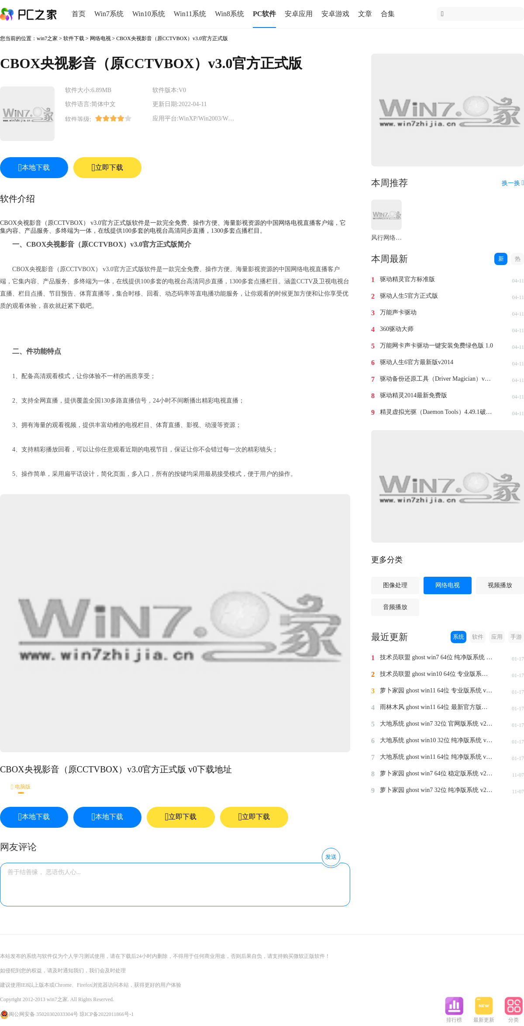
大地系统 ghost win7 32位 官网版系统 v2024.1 (436, 723)
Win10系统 (148, 13)
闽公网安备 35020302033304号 (39, 1014)
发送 (331, 857)
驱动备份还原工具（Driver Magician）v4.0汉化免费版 (436, 378)
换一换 (513, 183)
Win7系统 (109, 13)
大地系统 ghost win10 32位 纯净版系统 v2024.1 (436, 740)
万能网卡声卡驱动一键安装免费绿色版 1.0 (436, 345)
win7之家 (47, 38)
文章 (365, 13)
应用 (497, 637)
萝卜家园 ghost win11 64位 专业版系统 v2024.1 (436, 690)
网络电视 (100, 38)
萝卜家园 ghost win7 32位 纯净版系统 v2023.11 (436, 790)
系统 (458, 637)
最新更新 (483, 1017)
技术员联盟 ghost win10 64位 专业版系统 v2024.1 (436, 674)
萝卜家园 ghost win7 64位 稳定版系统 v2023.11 (436, 773)
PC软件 (264, 13)
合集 (388, 13)
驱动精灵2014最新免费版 (413, 395)
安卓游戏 (335, 13)
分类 (513, 1017)
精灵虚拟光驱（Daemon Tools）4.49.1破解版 (436, 412)
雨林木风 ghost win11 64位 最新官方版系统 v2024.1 (436, 707)
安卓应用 (299, 13)
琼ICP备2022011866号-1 (106, 1014)
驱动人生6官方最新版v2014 (416, 362)
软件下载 (73, 38)
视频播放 (500, 585)
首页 (79, 13)
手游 (516, 637)
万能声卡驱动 (398, 312)
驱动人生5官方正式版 (409, 296)
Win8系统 (229, 13)
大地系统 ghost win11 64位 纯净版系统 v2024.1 (436, 757)
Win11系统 (190, 13)
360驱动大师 (397, 329)
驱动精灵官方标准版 (407, 279)
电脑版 (21, 787)
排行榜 (454, 1017)
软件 (477, 637)
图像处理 (395, 585)
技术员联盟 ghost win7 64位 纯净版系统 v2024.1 (436, 657)
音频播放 (395, 607)
